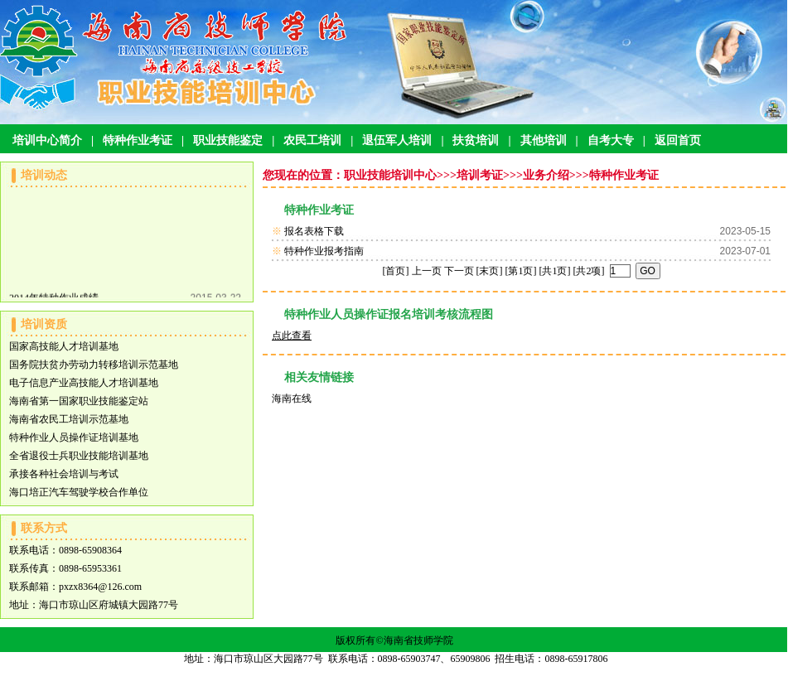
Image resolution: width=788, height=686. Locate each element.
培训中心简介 (47, 140)
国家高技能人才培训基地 (63, 346)
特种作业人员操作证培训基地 (73, 437)
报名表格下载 (314, 231)
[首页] (396, 271)
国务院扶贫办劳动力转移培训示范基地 (93, 364)
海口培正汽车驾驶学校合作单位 (78, 492)
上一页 (427, 271)
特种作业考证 (137, 140)
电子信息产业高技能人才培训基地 (83, 383)
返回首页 (678, 140)
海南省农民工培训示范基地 (68, 419)
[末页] (489, 271)
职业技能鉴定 (228, 140)
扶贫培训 (475, 140)
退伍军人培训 (397, 140)
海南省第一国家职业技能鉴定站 (78, 401)
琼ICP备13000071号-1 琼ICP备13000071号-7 (395, 677)
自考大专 (610, 140)
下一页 (459, 271)
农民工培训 (312, 140)
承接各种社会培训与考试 (63, 474)
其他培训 (543, 140)
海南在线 (292, 398)
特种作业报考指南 (324, 251)
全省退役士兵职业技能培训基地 (78, 455)
